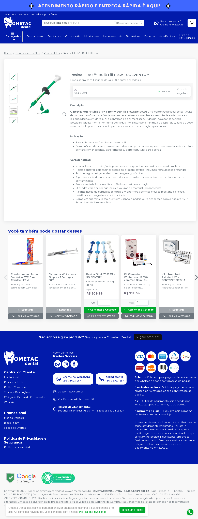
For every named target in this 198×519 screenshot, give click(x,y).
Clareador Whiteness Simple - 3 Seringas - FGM (62, 277)
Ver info (164, 91)
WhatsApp (41, 14)
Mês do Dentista (14, 417)
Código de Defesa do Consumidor (24, 397)
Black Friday (11, 422)
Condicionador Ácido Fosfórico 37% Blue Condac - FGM (24, 277)
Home (8, 53)
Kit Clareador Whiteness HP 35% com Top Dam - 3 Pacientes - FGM (136, 277)
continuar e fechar (132, 509)
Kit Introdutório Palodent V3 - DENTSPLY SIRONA (173, 277)
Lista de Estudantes (187, 36)
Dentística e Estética (28, 53)
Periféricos (133, 36)
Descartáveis (35, 36)
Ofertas (53, 14)
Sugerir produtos (147, 337)
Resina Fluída (52, 53)
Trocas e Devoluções (16, 392)
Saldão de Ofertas (15, 427)
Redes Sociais (26, 14)
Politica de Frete (14, 382)
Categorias (13, 36)
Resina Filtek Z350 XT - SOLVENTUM (100, 276)
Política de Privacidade (17, 447)
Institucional (10, 14)
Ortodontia (72, 36)
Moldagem (91, 36)
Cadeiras (149, 36)
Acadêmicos (167, 36)
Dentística (54, 36)
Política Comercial (15, 387)
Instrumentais (112, 36)
